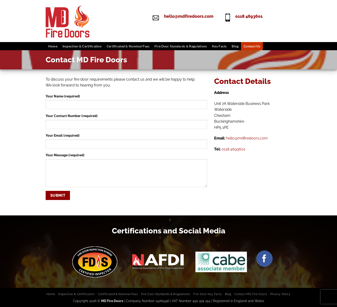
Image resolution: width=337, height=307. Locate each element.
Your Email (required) (63, 135)
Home (52, 46)
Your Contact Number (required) (72, 116)
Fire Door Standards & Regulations (180, 46)
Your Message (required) (65, 155)
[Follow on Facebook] (264, 258)
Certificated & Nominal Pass (128, 46)
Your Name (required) (63, 96)
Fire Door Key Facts (207, 294)
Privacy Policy (280, 294)
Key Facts (219, 46)
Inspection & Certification (82, 46)
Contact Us (252, 46)
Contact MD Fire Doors (250, 294)
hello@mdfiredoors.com (188, 16)
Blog (235, 46)
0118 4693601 (249, 16)
